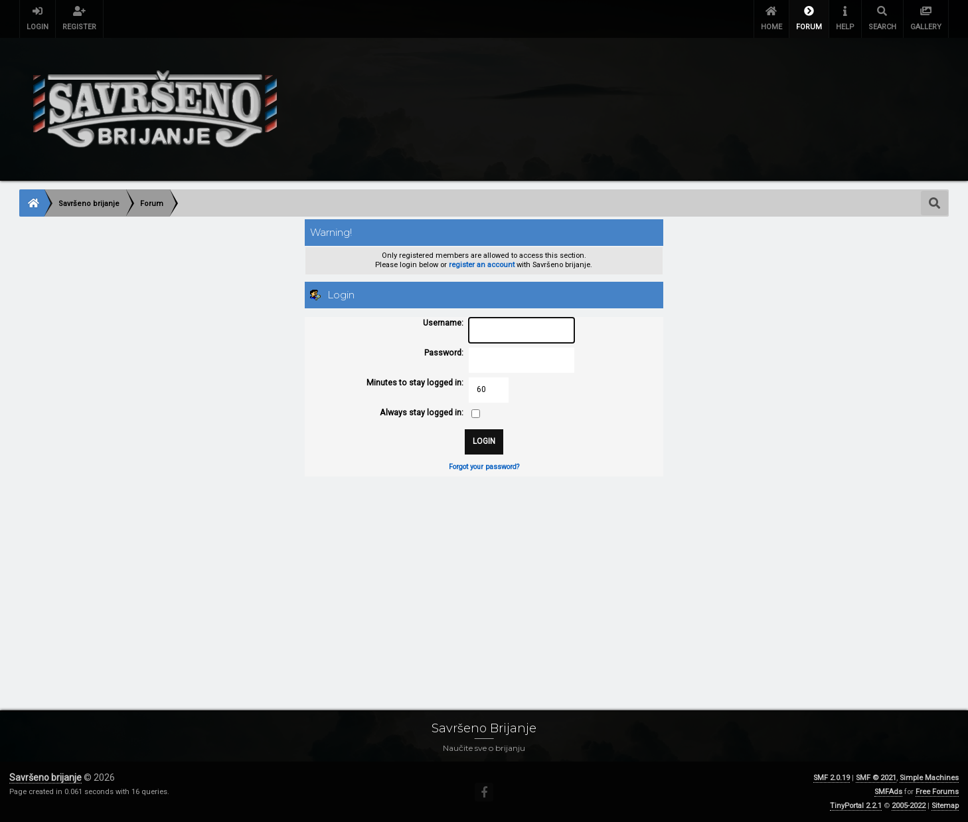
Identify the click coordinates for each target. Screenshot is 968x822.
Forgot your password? (484, 466)
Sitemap (945, 805)
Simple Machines (929, 777)
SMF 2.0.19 (831, 777)
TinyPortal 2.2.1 (856, 805)
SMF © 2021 (876, 777)
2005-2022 (909, 805)
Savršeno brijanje (45, 777)
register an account (482, 264)
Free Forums (937, 791)
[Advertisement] (417, 580)
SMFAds (888, 791)
